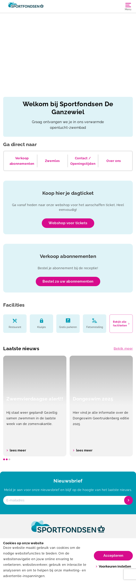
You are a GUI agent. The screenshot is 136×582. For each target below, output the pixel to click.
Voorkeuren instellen (113, 566)
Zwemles (52, 161)
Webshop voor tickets (68, 223)
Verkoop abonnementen (22, 161)
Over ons (113, 161)
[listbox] (68, 406)
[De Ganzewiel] (35, 6)
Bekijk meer (123, 348)
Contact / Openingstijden (82, 161)
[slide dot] (4, 459)
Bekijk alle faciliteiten (121, 323)
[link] (68, 530)
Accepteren (113, 555)
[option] (35, 406)
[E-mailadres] (67, 500)
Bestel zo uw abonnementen (68, 281)
